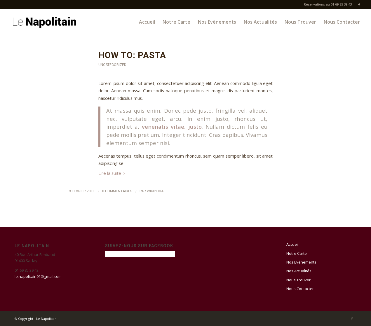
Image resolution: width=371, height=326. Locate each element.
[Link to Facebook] (359, 4)
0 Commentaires (117, 191)
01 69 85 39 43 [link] (27, 270)
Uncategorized (112, 65)
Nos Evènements (301, 262)
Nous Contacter (300, 288)
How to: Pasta (132, 55)
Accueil (292, 244)
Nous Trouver (298, 280)
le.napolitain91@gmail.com (38, 276)
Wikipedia (155, 191)
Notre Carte (296, 253)
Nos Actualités (298, 270)
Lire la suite (112, 173)
